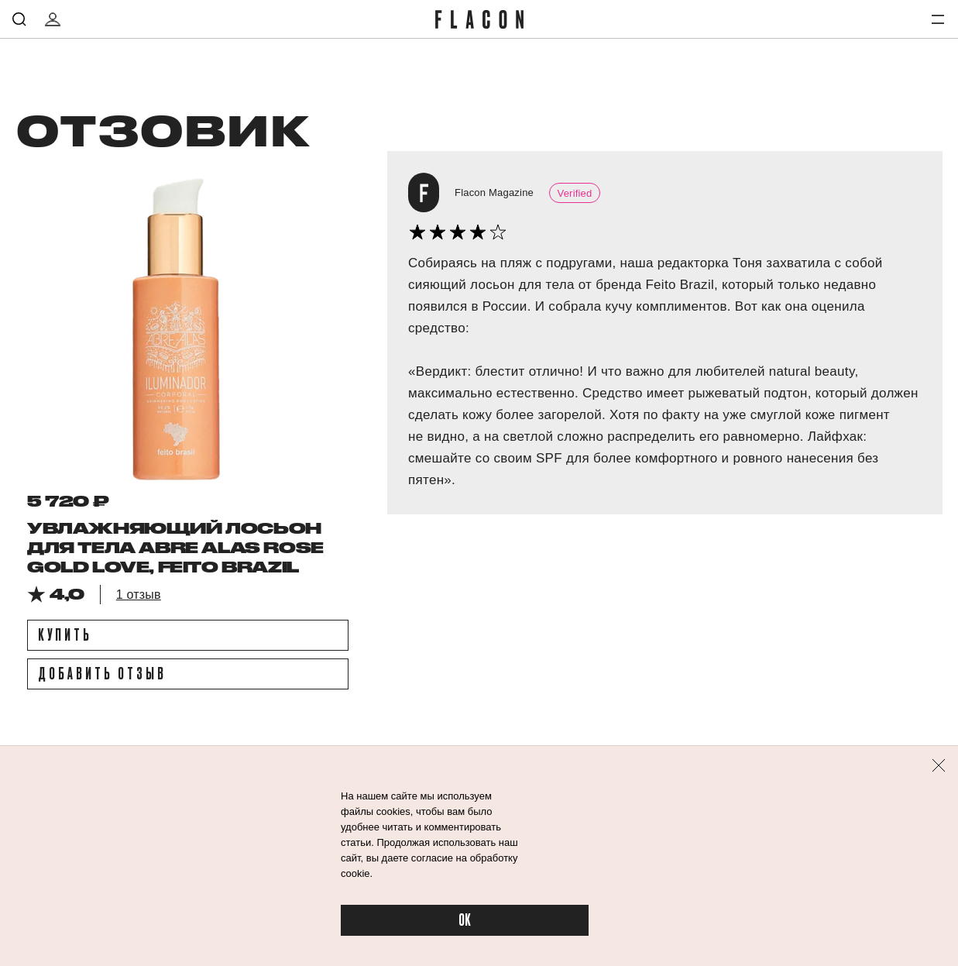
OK (464, 921)
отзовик (162, 129)
